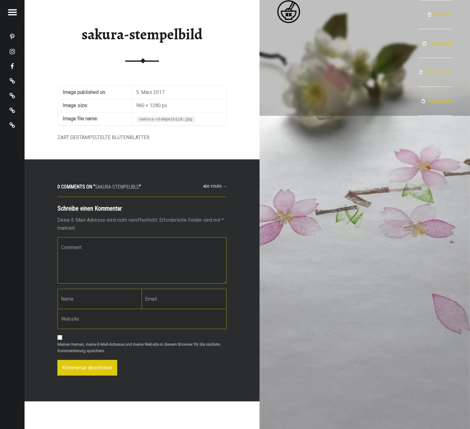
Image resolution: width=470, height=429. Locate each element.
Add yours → (215, 186)
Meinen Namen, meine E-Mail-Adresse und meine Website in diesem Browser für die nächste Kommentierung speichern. (138, 347)
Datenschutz (438, 72)
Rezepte (443, 14)
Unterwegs (440, 43)
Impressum (440, 101)
